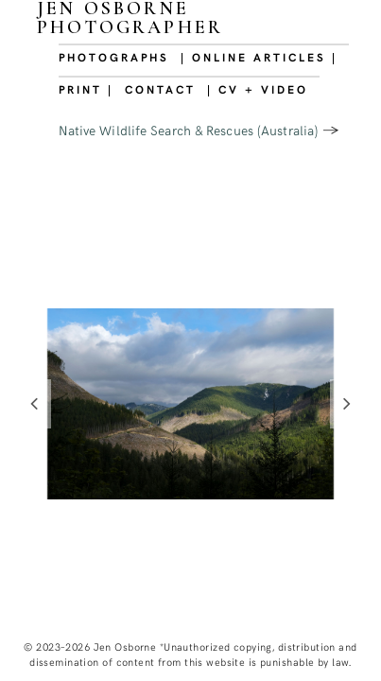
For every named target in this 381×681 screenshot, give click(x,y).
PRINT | (86, 88)
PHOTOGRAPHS (114, 56)
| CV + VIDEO (257, 88)
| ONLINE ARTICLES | (259, 56)
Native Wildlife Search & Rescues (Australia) (189, 130)
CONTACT (160, 88)
